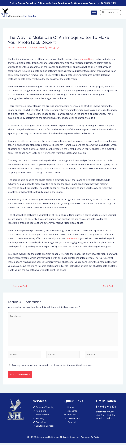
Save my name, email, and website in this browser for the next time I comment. (52, 367)
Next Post (109, 285)
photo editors (87, 58)
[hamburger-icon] (94, 12)
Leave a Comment (17, 46)
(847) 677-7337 (108, 2)
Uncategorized (36, 46)
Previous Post (19, 285)
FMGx (96, 439)
